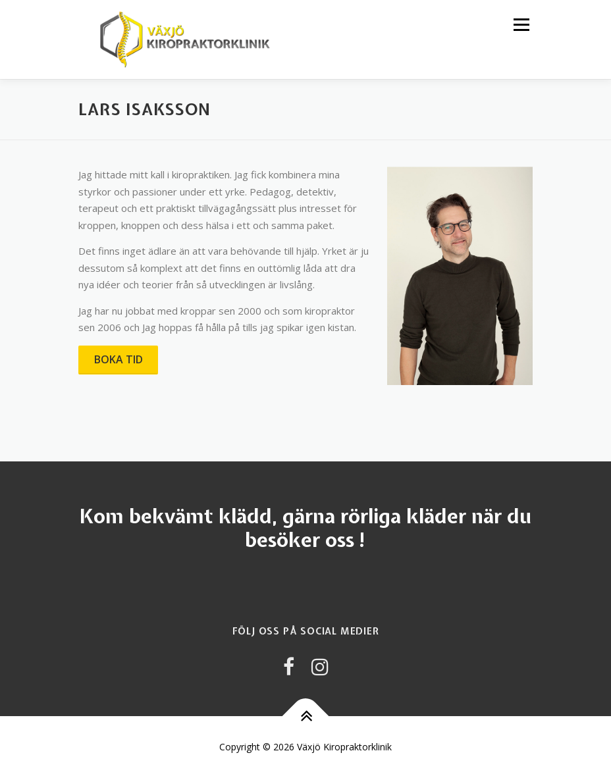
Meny (521, 24)
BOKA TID (118, 359)
